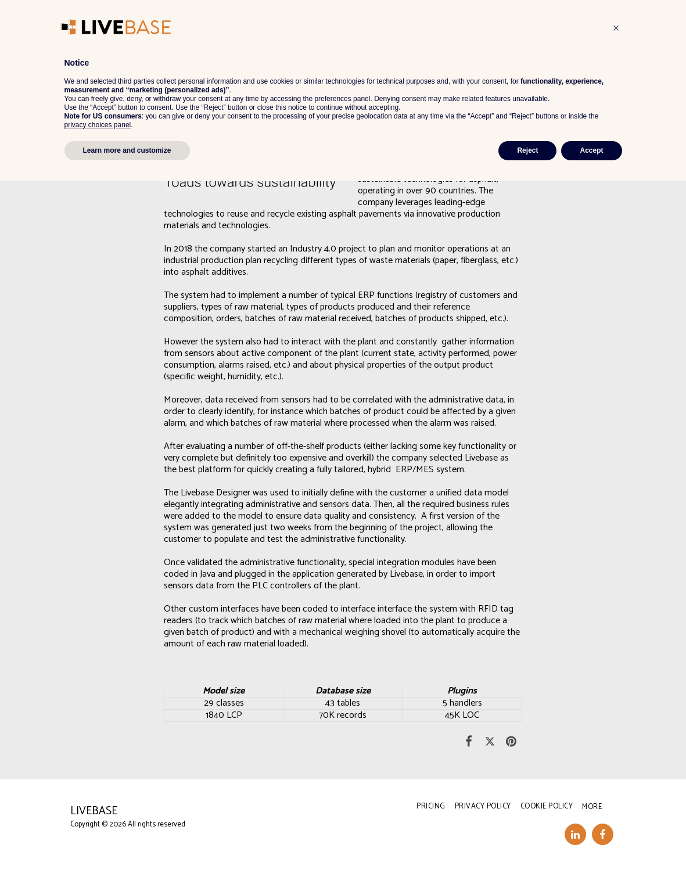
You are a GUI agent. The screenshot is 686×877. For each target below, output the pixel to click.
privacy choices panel (97, 821)
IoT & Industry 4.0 (128, 55)
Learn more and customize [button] (127, 846)
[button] (330, 23)
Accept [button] (591, 846)
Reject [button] (527, 846)
